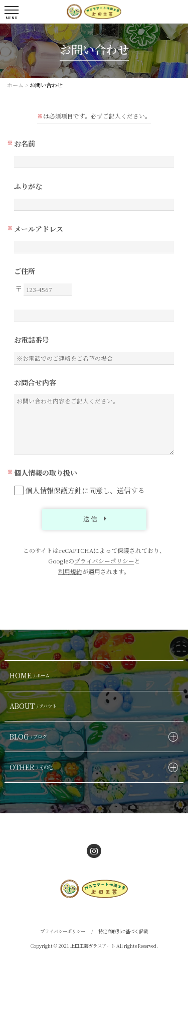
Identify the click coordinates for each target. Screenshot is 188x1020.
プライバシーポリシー (104, 561)
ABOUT (34, 706)
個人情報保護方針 (54, 490)
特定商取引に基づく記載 (123, 931)
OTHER (32, 767)
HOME (31, 675)
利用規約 (70, 571)
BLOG (29, 737)
